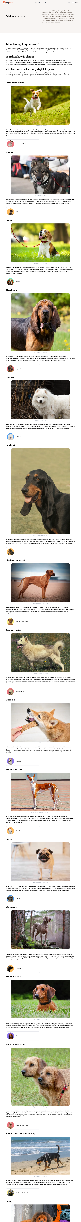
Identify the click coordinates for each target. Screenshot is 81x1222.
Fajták (44, 2)
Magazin (37, 2)
